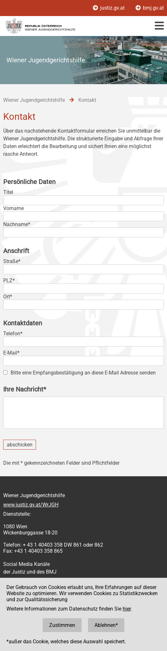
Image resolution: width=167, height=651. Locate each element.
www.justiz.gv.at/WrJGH (30, 505)
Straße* (12, 261)
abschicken (19, 445)
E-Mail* (11, 353)
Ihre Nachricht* (24, 389)
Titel (8, 192)
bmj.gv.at (150, 8)
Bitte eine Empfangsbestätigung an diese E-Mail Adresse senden (83, 373)
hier (127, 609)
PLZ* (9, 280)
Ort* (7, 297)
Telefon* (12, 333)
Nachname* (16, 224)
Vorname (13, 208)
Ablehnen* (106, 625)
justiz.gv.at (109, 8)
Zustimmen (62, 625)
